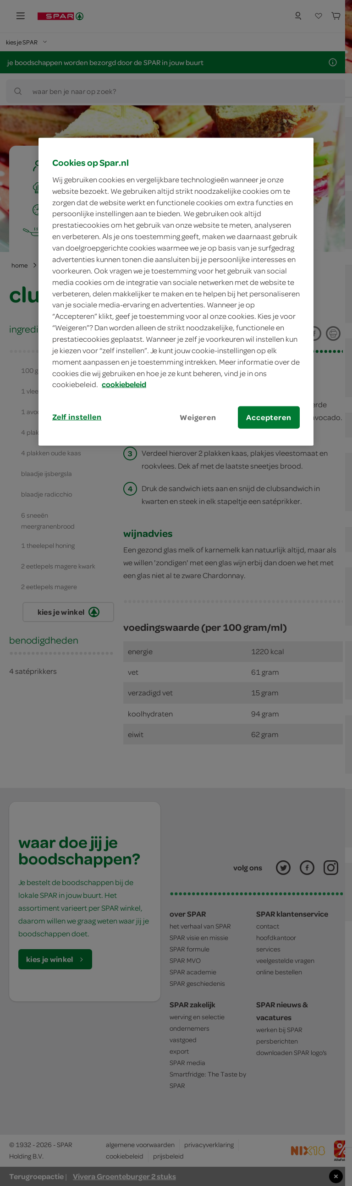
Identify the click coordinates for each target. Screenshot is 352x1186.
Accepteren (268, 417)
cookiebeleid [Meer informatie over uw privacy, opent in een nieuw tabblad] (124, 384)
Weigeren (198, 417)
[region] (176, 292)
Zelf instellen (77, 417)
